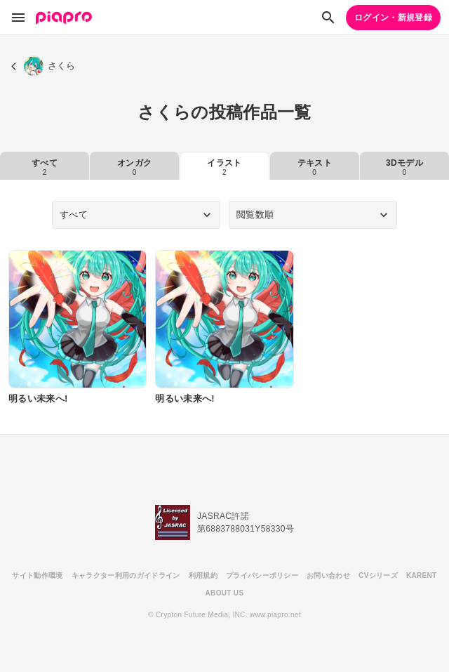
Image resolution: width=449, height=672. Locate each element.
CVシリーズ (378, 575)
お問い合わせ (328, 575)
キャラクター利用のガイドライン (126, 575)
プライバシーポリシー (262, 575)
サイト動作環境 (37, 575)
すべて (45, 167)
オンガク (134, 167)
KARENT (421, 575)
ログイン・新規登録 (393, 17)
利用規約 (203, 575)
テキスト (314, 167)
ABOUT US (225, 593)
